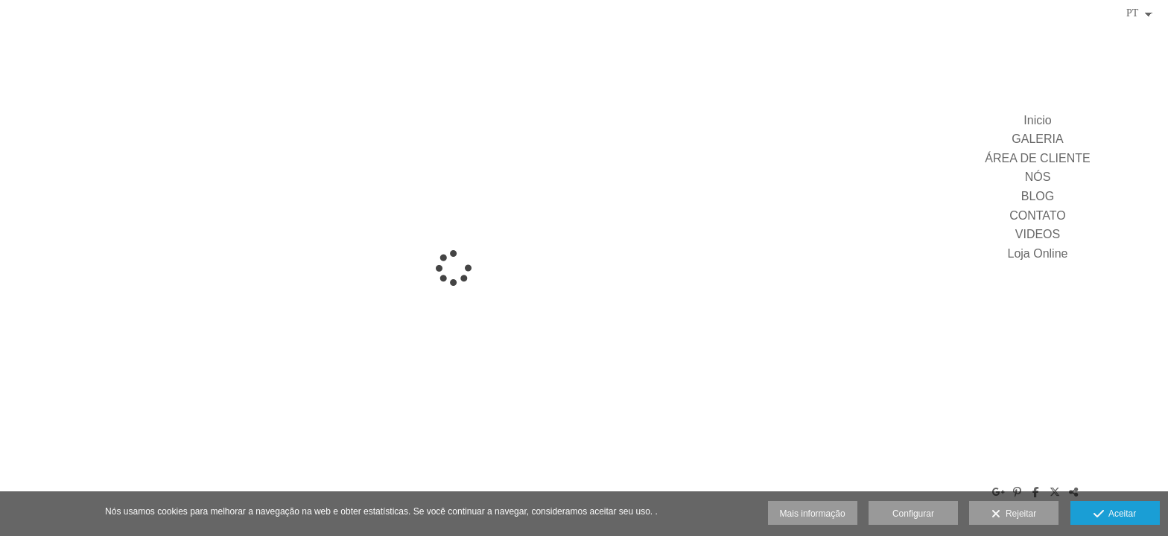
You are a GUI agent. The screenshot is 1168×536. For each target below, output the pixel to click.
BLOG (1037, 196)
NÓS (1038, 176)
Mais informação (812, 513)
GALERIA (1037, 139)
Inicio (1037, 120)
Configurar (913, 513)
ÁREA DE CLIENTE (1037, 158)
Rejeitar (1013, 514)
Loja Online (1038, 253)
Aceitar (1115, 514)
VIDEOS (1037, 234)
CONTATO (1037, 215)
